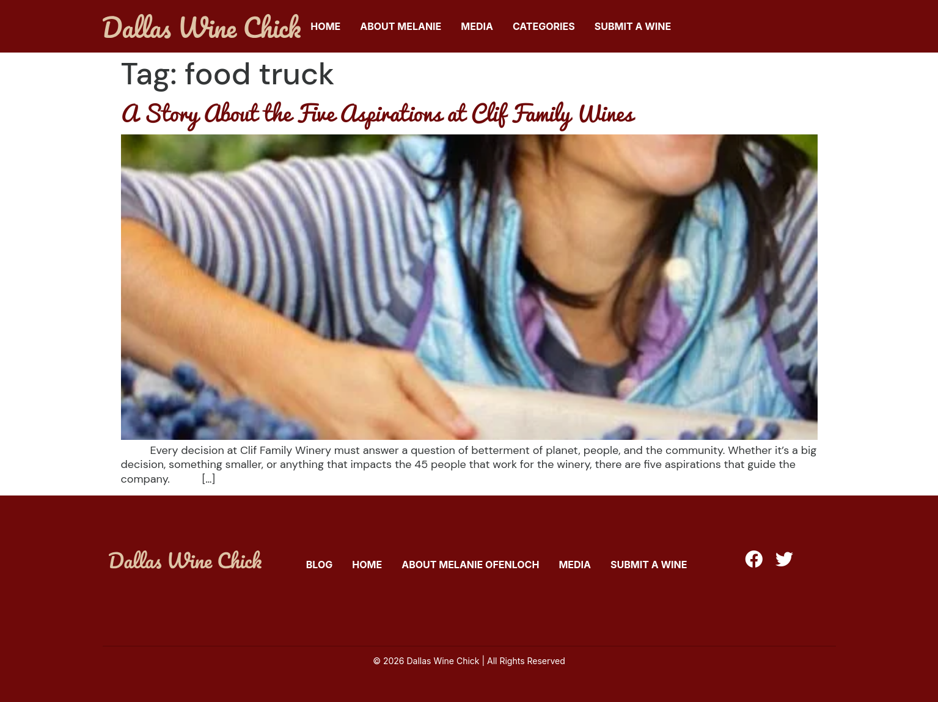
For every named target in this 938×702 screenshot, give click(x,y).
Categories (544, 26)
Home (325, 26)
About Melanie (400, 26)
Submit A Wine (633, 26)
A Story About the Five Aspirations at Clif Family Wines (377, 112)
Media (477, 26)
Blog (319, 564)
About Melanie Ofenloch (470, 564)
